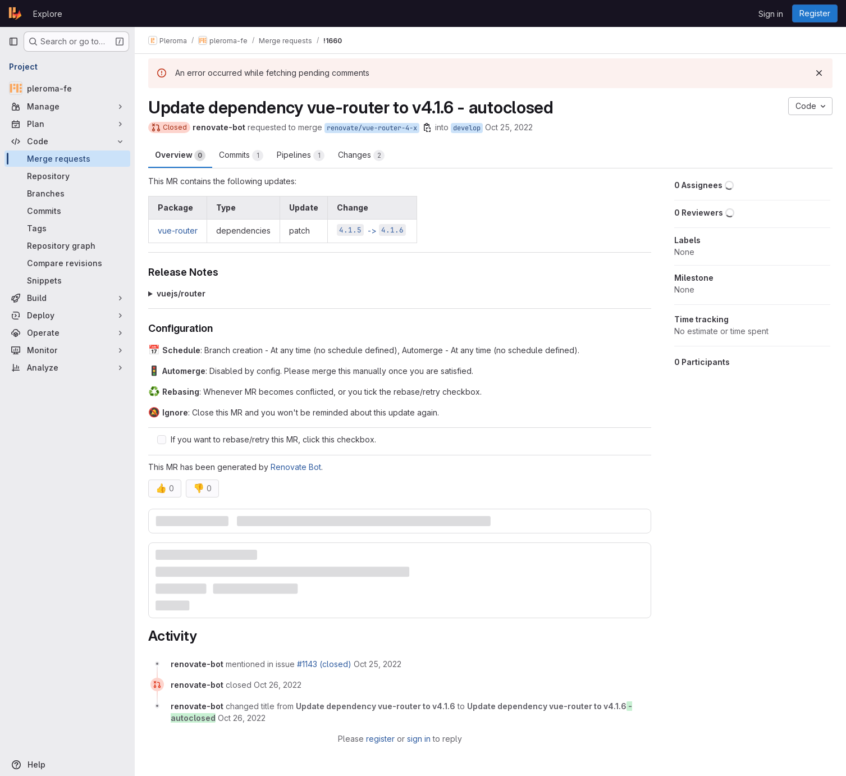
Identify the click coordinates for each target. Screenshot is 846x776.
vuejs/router (181, 293)
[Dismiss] (819, 73)
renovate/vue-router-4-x (372, 128)
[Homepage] (15, 13)
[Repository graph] (67, 246)
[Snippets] (67, 280)
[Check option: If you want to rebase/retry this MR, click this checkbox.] (161, 439)
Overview (180, 155)
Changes (361, 155)
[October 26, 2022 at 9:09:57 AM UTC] (277, 685)
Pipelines (300, 155)
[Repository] (67, 176)
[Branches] (67, 193)
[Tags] (67, 228)
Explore (47, 14)
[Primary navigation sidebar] (13, 42)
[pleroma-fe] (67, 88)
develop (467, 128)
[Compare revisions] (67, 263)
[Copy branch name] (427, 127)
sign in (419, 738)
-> (371, 230)
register (380, 738)
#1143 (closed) (324, 664)
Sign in (770, 14)
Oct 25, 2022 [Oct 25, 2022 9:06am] (509, 127)
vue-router (178, 230)
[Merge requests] (67, 158)
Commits (241, 155)
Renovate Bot (296, 467)
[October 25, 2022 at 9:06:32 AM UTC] (377, 664)
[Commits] (67, 211)
